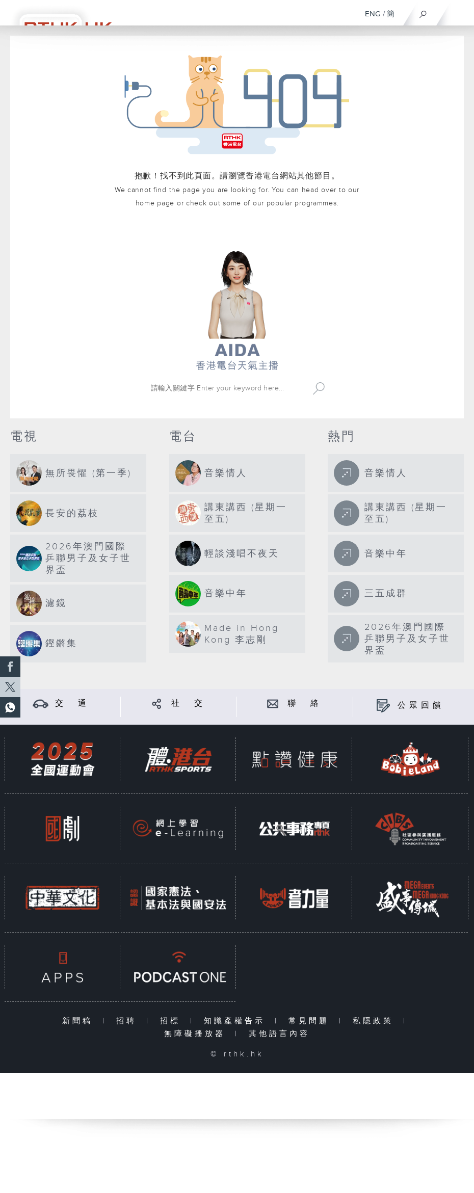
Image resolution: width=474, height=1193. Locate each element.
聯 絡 (304, 703)
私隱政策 (375, 1021)
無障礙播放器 (197, 1033)
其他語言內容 (279, 1033)
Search (319, 388)
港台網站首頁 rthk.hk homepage (236, 233)
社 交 (188, 703)
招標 (172, 1021)
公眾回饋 (421, 705)
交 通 (72, 703)
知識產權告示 (237, 1021)
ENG (373, 14)
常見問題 (311, 1021)
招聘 (128, 1021)
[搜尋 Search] (227, 388)
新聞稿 (79, 1021)
